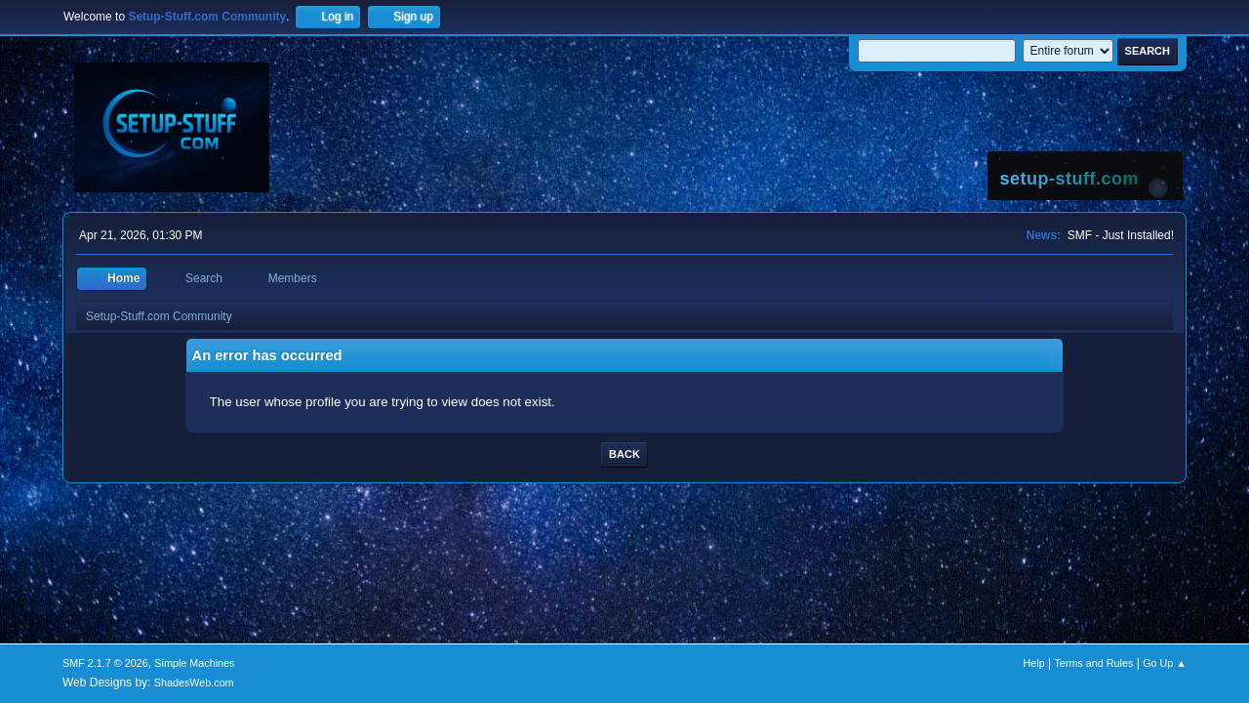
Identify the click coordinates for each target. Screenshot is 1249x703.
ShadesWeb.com (194, 682)
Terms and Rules (1094, 663)
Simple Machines (194, 663)
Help (1034, 663)
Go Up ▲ (1165, 663)
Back (624, 454)
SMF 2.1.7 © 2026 (105, 663)
